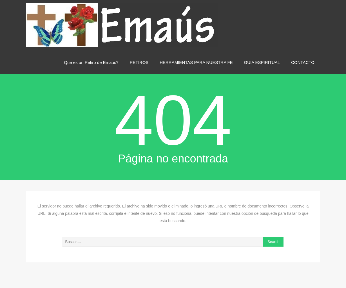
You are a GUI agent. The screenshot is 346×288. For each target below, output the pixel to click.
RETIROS (139, 62)
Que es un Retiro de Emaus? (91, 62)
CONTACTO (302, 62)
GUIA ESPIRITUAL (262, 62)
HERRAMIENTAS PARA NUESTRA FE (196, 62)
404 (173, 120)
